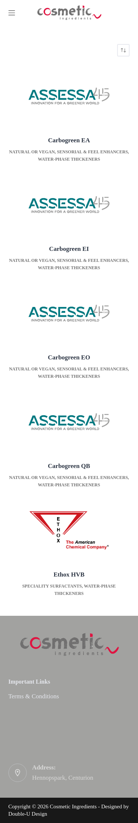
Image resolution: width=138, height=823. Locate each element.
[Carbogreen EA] (69, 96)
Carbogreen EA (69, 140)
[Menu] (11, 13)
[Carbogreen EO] (69, 313)
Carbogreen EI (69, 248)
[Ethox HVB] (69, 530)
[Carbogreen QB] (69, 421)
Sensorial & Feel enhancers (92, 151)
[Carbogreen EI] (69, 204)
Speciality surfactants (52, 586)
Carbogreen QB (69, 465)
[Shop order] (123, 50)
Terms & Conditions (33, 696)
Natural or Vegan (32, 151)
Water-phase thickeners (69, 159)
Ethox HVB (69, 574)
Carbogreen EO (69, 357)
